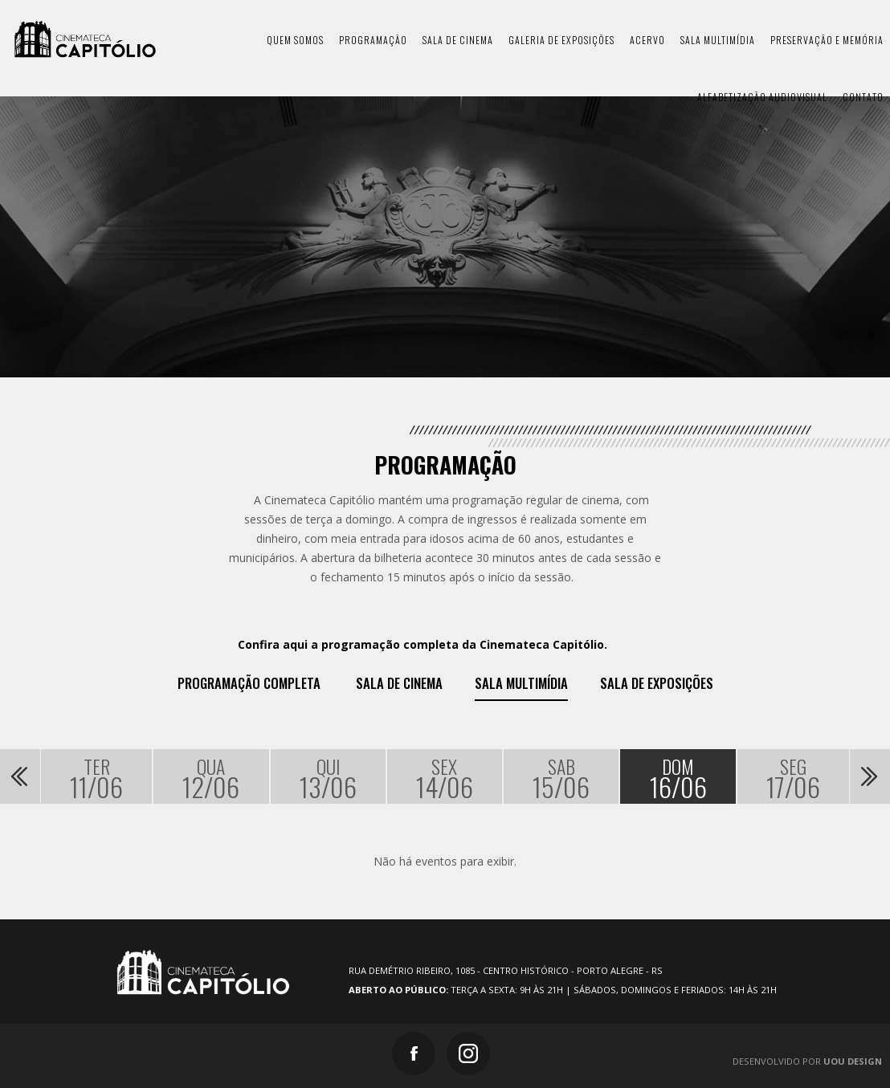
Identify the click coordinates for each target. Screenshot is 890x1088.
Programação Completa (249, 683)
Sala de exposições (656, 683)
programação (373, 40)
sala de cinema (458, 40)
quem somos (295, 40)
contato (863, 97)
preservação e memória (827, 40)
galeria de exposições (561, 40)
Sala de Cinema (399, 683)
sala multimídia (717, 40)
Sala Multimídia (521, 683)
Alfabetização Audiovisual (762, 97)
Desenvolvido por (807, 1061)
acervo (647, 40)
